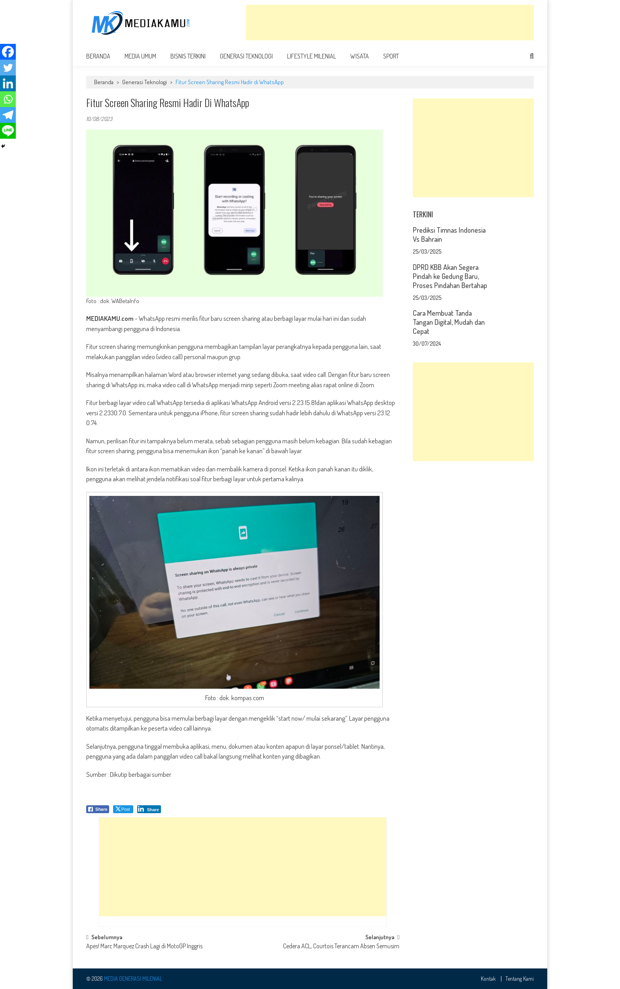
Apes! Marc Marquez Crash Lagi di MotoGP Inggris (144, 947)
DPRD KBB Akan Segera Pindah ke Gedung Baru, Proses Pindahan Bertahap (450, 276)
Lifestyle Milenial (311, 56)
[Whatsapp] (8, 99)
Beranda (98, 56)
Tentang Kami (519, 978)
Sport (391, 56)
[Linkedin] (8, 83)
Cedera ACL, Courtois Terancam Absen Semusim (341, 947)
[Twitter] (8, 67)
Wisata (359, 56)
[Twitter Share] (123, 809)
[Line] (8, 131)
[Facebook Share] (97, 809)
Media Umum (140, 56)
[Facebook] (8, 52)
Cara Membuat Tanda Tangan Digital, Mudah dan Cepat (449, 322)
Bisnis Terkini (188, 56)
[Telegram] (8, 115)
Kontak (488, 978)
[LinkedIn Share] (149, 809)
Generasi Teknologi (246, 56)
